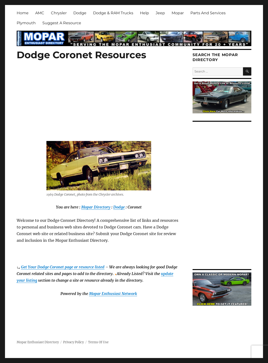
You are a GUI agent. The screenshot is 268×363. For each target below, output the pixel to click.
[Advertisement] (100, 106)
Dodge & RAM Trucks (113, 13)
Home (23, 13)
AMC (39, 13)
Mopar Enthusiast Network (113, 293)
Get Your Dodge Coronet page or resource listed (62, 267)
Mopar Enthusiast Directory (38, 342)
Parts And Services (208, 13)
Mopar (178, 13)
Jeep (160, 13)
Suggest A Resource (61, 23)
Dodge (79, 13)
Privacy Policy (73, 342)
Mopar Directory (95, 207)
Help (144, 13)
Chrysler (59, 13)
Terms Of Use (98, 342)
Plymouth (26, 23)
